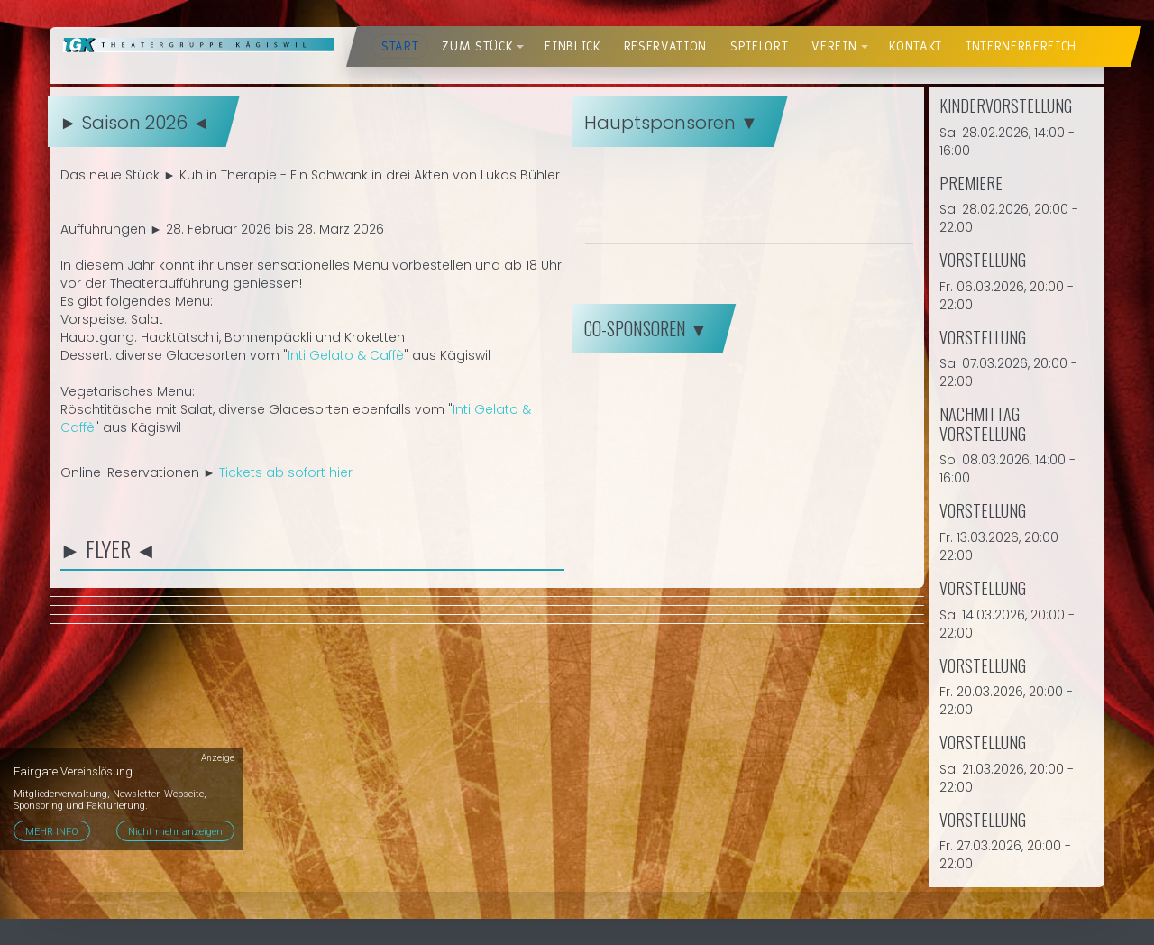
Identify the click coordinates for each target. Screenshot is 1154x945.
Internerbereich (1021, 46)
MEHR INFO (51, 832)
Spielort (759, 46)
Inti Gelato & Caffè (346, 355)
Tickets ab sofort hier (286, 472)
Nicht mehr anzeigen (175, 832)
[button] (520, 47)
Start (399, 46)
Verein (833, 46)
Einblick (572, 46)
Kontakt (915, 46)
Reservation (665, 46)
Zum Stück (477, 46)
